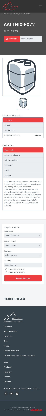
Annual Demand (10, 241)
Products (7, 367)
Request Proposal (23, 278)
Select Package (11, 255)
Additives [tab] (8, 175)
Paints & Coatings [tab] (11, 160)
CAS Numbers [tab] (9, 130)
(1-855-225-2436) (36, 410)
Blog (6, 341)
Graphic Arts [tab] (9, 150)
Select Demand (11, 245)
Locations (8, 336)
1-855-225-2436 (10, 10)
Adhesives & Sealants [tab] (12, 155)
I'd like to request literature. (16, 272)
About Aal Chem (10, 331)
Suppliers (8, 372)
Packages (8, 251)
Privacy (7, 346)
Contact (7, 376)
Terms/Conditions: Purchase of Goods (19, 355)
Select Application (12, 235)
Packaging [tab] (8, 120)
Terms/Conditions (11, 350)
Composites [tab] (9, 165)
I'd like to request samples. (15, 269)
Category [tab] (8, 125)
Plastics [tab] (7, 170)
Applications (8, 231)
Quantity (7, 261)
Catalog (12, 38)
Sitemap (7, 381)
